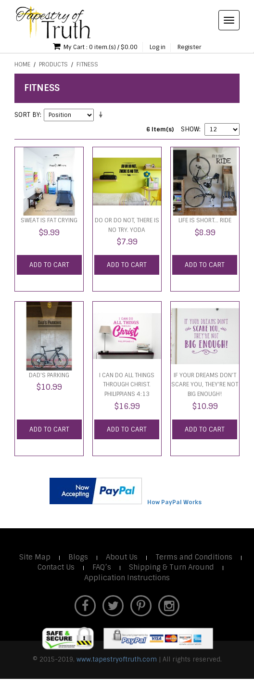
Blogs (78, 557)
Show (190, 129)
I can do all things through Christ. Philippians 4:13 (126, 384)
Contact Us (56, 567)
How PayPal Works (174, 502)
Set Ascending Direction (102, 115)
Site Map (35, 557)
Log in (157, 47)
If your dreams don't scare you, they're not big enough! (204, 384)
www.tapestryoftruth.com (116, 659)
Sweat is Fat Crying (49, 220)
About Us (122, 557)
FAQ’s (101, 567)
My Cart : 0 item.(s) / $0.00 (95, 46)
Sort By (27, 115)
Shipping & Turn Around (171, 567)
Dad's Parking (49, 375)
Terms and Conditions (193, 557)
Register (189, 47)
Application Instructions (127, 578)
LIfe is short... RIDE (204, 220)
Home (22, 64)
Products (53, 64)
